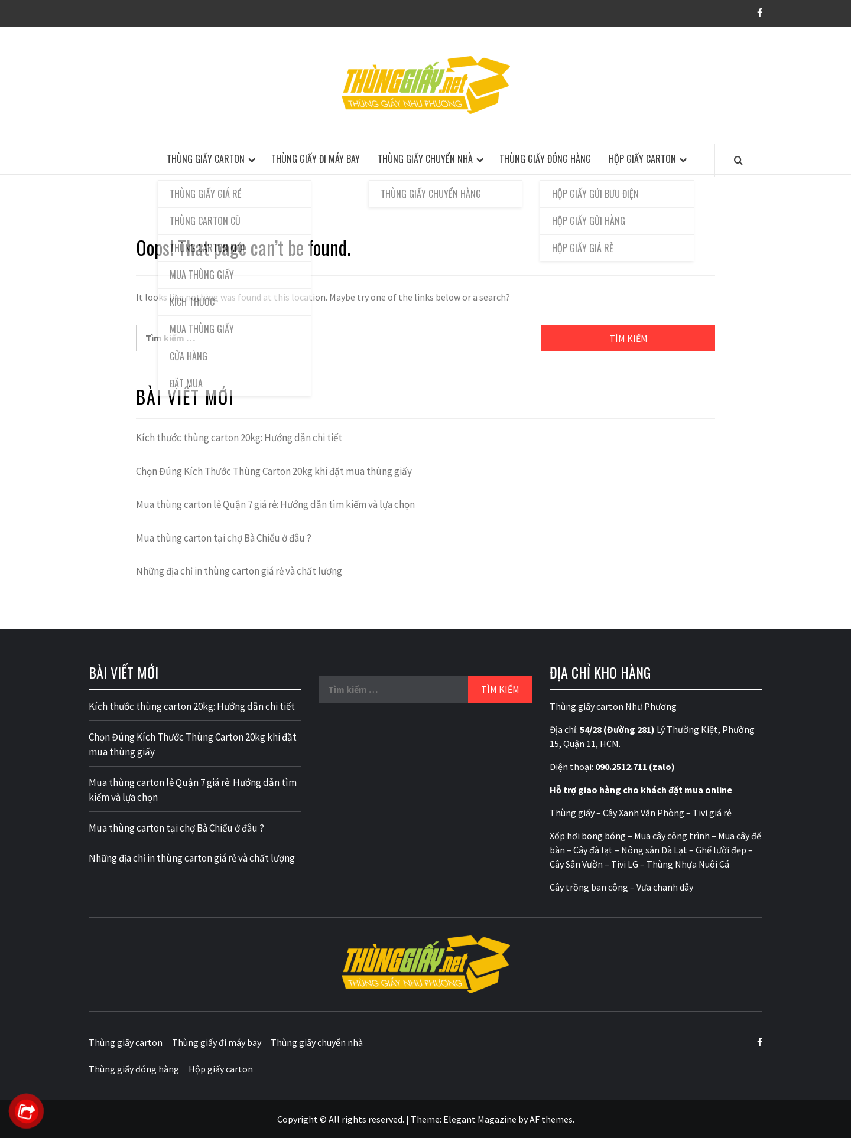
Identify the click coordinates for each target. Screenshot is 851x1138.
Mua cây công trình (672, 836)
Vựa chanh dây (664, 887)
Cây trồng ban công (589, 887)
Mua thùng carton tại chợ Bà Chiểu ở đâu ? (223, 537)
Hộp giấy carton (642, 159)
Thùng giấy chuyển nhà (425, 159)
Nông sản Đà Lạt (654, 850)
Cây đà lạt (593, 850)
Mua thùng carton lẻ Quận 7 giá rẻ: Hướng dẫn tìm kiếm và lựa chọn (275, 504)
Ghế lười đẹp (721, 850)
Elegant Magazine (480, 1119)
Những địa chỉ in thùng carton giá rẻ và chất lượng (239, 571)
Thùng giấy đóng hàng (545, 159)
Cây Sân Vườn (576, 864)
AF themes (551, 1119)
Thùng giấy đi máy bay (315, 159)
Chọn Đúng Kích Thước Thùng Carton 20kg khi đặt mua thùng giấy (274, 471)
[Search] (738, 160)
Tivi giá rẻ (712, 813)
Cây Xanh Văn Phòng (643, 813)
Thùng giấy (572, 813)
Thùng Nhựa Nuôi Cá (688, 864)
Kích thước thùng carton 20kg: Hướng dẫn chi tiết (239, 437)
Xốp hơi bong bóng (588, 836)
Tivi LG (624, 864)
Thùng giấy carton (206, 159)
